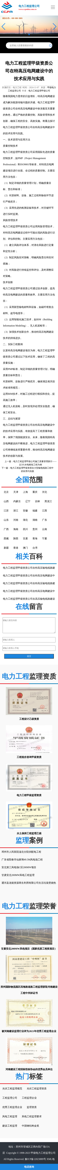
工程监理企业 (29, 1098)
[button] (4, 26)
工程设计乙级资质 (29, 718)
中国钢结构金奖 (30, 1125)
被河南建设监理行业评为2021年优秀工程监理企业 (29, 1031)
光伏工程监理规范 (12, 1088)
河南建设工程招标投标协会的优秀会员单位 (29, 1069)
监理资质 (32, 1107)
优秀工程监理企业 (12, 1107)
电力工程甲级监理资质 (29, 795)
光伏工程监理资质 (37, 1088)
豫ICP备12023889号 (35, 1159)
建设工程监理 (9, 1125)
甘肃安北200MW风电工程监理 (18, 875)
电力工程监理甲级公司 (39, 91)
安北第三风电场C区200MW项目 (19, 867)
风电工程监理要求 (32, 1116)
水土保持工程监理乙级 (29, 833)
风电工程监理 (9, 1116)
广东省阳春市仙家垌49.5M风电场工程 (22, 859)
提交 (29, 656)
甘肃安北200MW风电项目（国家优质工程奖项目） (29, 948)
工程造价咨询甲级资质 (29, 757)
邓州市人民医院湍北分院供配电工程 (21, 851)
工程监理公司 (9, 1098)
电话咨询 (29, 1167)
